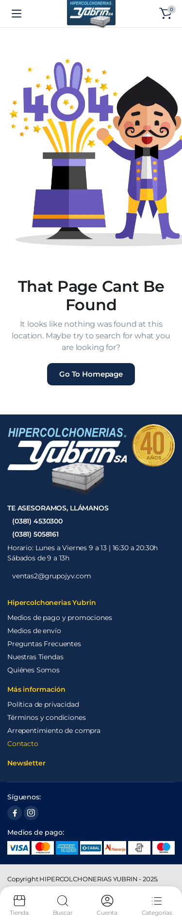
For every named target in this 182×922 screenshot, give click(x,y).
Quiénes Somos (33, 670)
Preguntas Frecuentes (44, 643)
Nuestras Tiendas (35, 656)
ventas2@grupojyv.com (51, 576)
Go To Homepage (91, 374)
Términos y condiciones (46, 717)
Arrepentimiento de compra (53, 730)
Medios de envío (34, 630)
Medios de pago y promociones (59, 617)
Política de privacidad (43, 704)
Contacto (22, 743)
